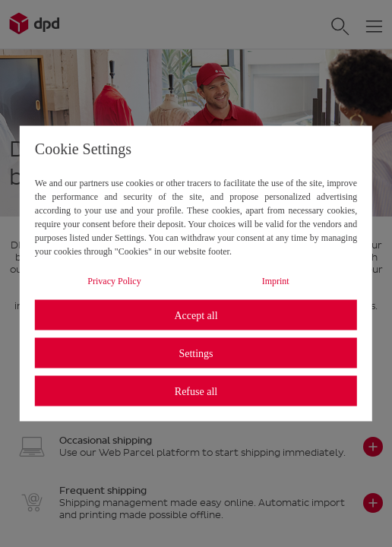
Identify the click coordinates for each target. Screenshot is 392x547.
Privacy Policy (114, 281)
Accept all (195, 315)
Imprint (275, 281)
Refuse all (196, 391)
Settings (196, 353)
